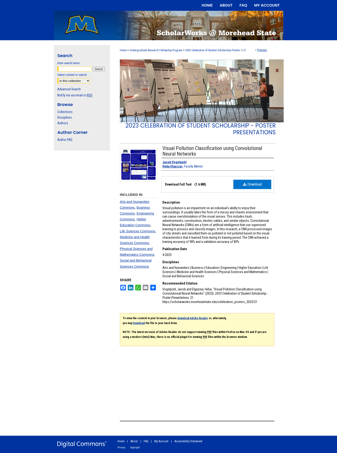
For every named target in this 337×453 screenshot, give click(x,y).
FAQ (146, 441)
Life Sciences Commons (137, 231)
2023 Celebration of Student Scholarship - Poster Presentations (200, 129)
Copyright (135, 447)
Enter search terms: (68, 63)
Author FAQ (64, 140)
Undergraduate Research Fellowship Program (156, 50)
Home (123, 50)
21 (244, 50)
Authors (62, 123)
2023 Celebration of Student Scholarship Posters (212, 50)
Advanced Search (69, 89)
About (134, 441)
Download (252, 184)
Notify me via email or (74, 95)
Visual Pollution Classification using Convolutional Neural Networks (212, 151)
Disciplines (64, 117)
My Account (161, 441)
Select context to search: (72, 75)
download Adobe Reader (192, 318)
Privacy (121, 447)
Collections (65, 112)
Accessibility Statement (188, 441)
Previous (262, 50)
